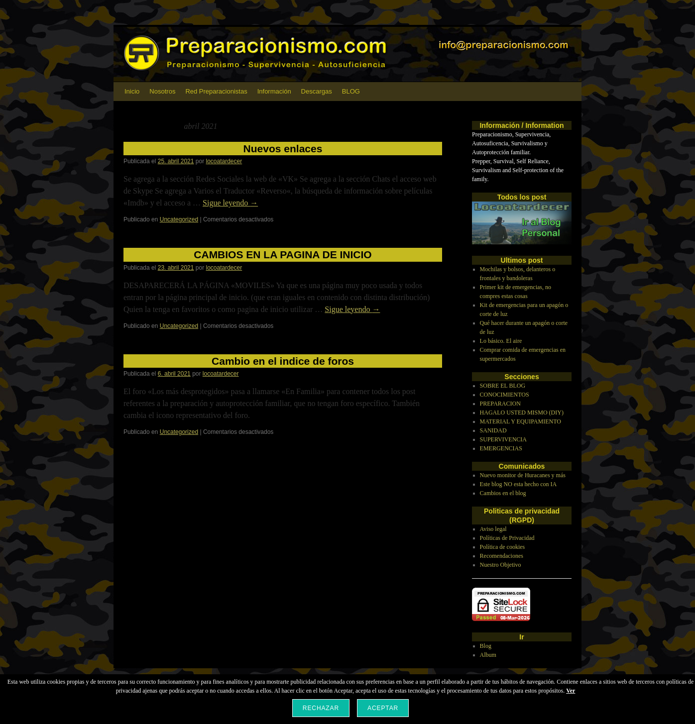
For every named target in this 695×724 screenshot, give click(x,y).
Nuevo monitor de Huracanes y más (523, 475)
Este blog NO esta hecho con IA (518, 484)
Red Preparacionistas (216, 91)
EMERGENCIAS (501, 448)
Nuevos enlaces (283, 148)
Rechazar (321, 708)
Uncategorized (179, 219)
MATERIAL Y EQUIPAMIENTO (520, 421)
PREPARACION (500, 403)
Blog (485, 645)
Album (488, 654)
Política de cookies (502, 546)
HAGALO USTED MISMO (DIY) (522, 412)
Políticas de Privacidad (507, 537)
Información (274, 91)
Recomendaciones (501, 555)
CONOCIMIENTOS (504, 394)
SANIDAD (493, 430)
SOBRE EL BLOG (503, 385)
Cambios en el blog (503, 493)
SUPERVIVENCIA (503, 439)
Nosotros (162, 91)
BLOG (351, 91)
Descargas (316, 91)
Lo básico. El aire (501, 340)
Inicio (131, 91)
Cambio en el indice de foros (283, 361)
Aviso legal (493, 528)
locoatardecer (224, 161)
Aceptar (382, 708)
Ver (570, 690)
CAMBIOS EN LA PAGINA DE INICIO (282, 254)
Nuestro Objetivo (500, 564)
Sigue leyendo (230, 203)
